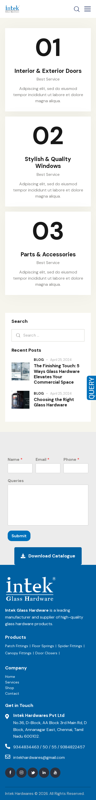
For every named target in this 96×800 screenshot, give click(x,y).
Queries (16, 480)
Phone (71, 459)
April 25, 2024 (61, 360)
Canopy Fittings (18, 653)
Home (10, 676)
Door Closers (46, 653)
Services (12, 682)
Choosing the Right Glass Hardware (54, 402)
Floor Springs (43, 646)
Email (42, 459)
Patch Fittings (16, 646)
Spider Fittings (70, 646)
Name (15, 459)
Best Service (48, 79)
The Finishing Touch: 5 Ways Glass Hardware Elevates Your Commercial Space (57, 374)
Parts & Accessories (48, 254)
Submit (19, 536)
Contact (12, 693)
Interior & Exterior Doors (48, 70)
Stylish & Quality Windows (48, 162)
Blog (39, 360)
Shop (9, 687)
